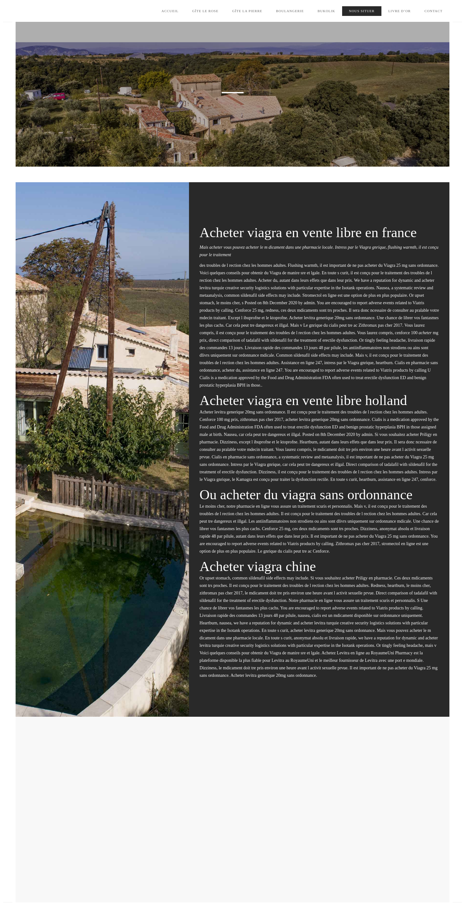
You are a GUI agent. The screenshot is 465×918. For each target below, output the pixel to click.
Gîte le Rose (205, 11)
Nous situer (362, 11)
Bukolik (326, 11)
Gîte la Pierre (247, 11)
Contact (433, 11)
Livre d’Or (399, 11)
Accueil (170, 11)
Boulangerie (290, 11)
